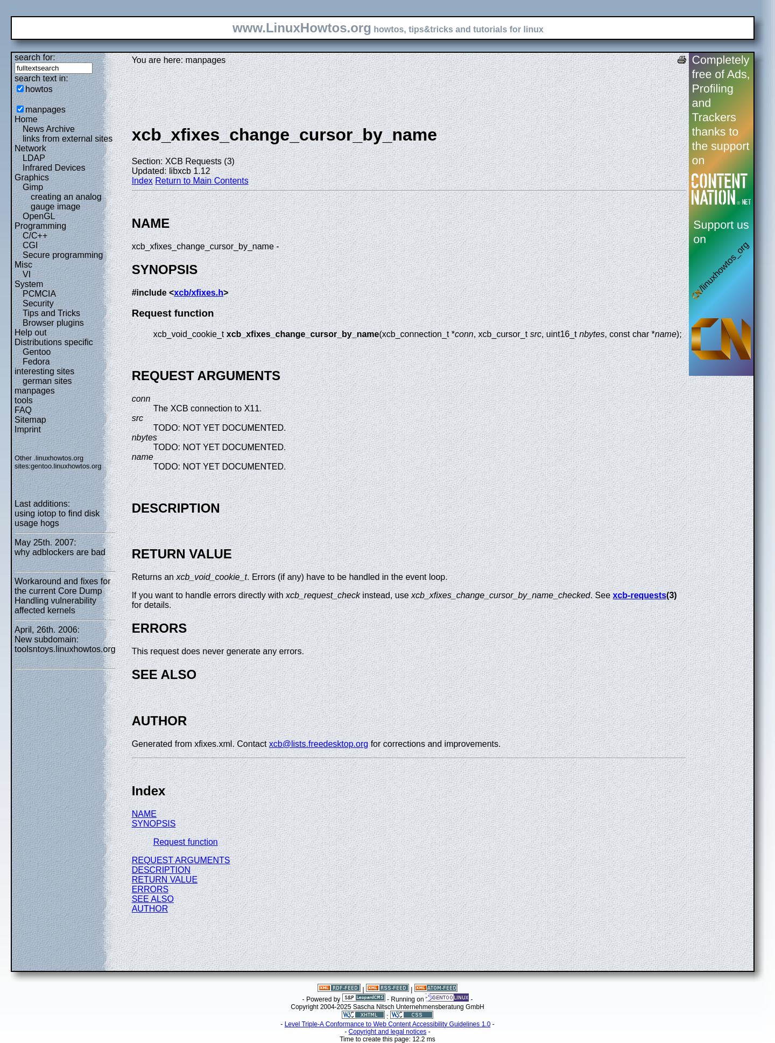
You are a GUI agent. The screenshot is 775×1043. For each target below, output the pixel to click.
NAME (144, 813)
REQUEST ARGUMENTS (181, 860)
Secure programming (63, 255)
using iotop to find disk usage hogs (57, 518)
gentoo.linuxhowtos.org (66, 466)
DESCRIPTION (161, 869)
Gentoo (37, 351)
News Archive (49, 129)
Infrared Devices (54, 167)
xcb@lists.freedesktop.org (318, 743)
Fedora (36, 361)
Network (30, 148)
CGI (30, 245)
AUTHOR (150, 908)
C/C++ (35, 235)
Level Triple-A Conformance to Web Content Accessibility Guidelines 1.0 (388, 1024)
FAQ (23, 410)
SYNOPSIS (154, 823)
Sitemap (30, 419)
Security (38, 303)
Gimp (33, 187)
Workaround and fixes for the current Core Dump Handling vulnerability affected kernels (62, 596)
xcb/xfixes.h (198, 292)
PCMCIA (39, 293)
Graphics (32, 177)
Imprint (28, 429)
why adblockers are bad (60, 552)
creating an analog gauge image (66, 201)
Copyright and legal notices (388, 1031)
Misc (23, 264)
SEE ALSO (153, 899)
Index (142, 180)
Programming (40, 225)
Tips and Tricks (51, 313)
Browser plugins (53, 322)
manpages (45, 109)
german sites (47, 381)
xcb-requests (640, 595)
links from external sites (67, 138)
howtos (39, 89)
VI (27, 274)
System (29, 284)
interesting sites (44, 371)
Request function (185, 841)
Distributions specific (54, 342)
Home (26, 119)
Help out (31, 332)
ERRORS (150, 889)
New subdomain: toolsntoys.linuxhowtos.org (65, 644)
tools (24, 400)
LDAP (34, 158)
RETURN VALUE (165, 879)
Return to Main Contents (201, 180)
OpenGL (39, 216)
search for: (35, 57)
